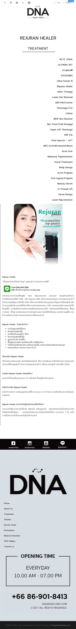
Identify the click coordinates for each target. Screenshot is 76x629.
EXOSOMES (67, 75)
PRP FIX (68, 135)
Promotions (9, 530)
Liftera (69, 113)
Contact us (9, 546)
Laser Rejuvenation (62, 199)
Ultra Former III (65, 81)
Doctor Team (10, 525)
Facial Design (66, 194)
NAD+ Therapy (65, 91)
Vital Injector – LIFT (62, 140)
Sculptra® (67, 70)
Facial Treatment (63, 162)
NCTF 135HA (66, 59)
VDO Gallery (9, 541)
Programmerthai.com (61, 625)
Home (6, 503)
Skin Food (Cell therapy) (60, 124)
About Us (8, 508)
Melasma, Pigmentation (60, 156)
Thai (58, 2)
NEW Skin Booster (63, 118)
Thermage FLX (65, 108)
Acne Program (65, 172)
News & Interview (12, 535)
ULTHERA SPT (65, 64)
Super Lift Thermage (61, 129)
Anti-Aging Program (62, 178)
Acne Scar (67, 151)
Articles (7, 519)
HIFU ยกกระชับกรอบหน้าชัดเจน (58, 145)
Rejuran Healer (65, 86)
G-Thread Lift (65, 189)
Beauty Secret (65, 183)
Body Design (66, 167)
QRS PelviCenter (64, 102)
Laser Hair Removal (62, 97)
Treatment (9, 514)
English (68, 2)
